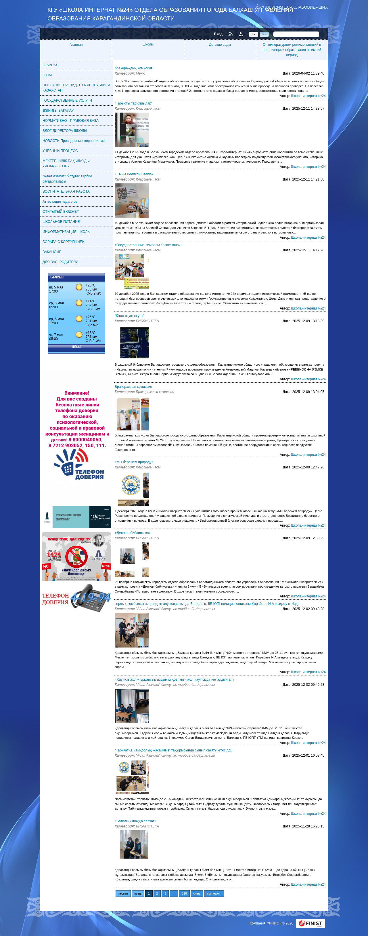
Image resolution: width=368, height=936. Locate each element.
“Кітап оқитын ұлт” (129, 316)
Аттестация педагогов (60, 202)
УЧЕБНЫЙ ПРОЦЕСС (60, 151)
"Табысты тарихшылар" (133, 103)
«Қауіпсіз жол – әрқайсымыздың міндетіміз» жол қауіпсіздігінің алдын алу (174, 679)
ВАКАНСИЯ (52, 252)
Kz (254, 34)
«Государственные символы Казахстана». (148, 245)
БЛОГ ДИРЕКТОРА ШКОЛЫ (65, 131)
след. (197, 893)
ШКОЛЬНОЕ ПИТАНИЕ (61, 222)
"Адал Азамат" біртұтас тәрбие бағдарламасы (67, 178)
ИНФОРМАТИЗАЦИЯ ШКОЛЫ (67, 232)
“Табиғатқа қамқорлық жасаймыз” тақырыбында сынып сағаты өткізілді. (173, 750)
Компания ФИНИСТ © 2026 (272, 923)
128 (184, 893)
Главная (76, 45)
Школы (148, 44)
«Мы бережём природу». (134, 462)
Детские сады (220, 45)
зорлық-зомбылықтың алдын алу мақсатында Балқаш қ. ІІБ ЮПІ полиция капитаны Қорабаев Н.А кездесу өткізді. (207, 604)
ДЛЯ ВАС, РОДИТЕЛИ (60, 262)
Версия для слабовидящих (297, 7)
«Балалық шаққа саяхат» (135, 821)
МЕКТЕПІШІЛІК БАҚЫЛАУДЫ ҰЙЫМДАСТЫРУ (66, 163)
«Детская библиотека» (133, 533)
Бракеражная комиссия (133, 387)
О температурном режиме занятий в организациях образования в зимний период (291, 50)
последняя (214, 893)
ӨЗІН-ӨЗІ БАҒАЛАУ (58, 111)
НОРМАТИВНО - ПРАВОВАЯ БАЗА (71, 121)
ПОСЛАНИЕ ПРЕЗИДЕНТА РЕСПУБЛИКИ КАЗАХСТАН (76, 87)
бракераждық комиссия (134, 68)
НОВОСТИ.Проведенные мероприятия (74, 141)
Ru (264, 34)
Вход (218, 34)
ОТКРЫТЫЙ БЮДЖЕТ (61, 212)
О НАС (48, 75)
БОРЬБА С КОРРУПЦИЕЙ (64, 242)
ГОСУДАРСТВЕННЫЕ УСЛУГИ (67, 100)
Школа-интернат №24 (308, 96)
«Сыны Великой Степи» (134, 174)
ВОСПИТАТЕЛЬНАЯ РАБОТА (66, 191)
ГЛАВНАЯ (50, 65)
